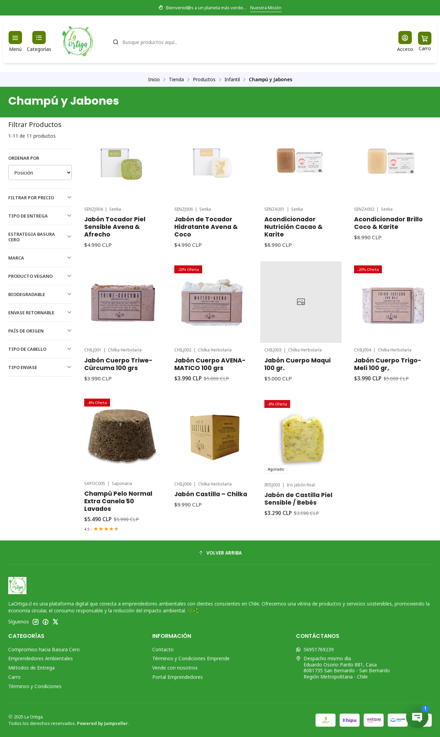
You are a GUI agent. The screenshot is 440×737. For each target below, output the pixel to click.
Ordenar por (23, 158)
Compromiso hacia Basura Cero (44, 649)
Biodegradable (40, 294)
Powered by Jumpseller (102, 723)
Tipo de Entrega (40, 216)
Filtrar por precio (40, 197)
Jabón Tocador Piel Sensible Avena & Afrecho (114, 227)
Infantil (232, 79)
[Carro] (425, 41)
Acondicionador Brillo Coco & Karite (388, 223)
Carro (14, 677)
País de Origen (40, 331)
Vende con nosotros (175, 667)
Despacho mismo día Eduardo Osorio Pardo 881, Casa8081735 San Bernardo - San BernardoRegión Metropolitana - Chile (343, 667)
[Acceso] (405, 41)
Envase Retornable (40, 312)
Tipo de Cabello (40, 349)
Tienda (176, 79)
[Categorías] (39, 41)
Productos (204, 79)
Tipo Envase (40, 367)
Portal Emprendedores (177, 677)
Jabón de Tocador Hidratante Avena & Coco (206, 227)
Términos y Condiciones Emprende (191, 658)
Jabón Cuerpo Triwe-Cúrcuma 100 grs (118, 398)
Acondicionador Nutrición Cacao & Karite (293, 227)
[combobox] (247, 41)
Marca (40, 258)
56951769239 (315, 649)
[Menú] (15, 41)
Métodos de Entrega (31, 667)
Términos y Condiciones (35, 686)
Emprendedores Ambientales (40, 658)
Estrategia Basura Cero (40, 237)
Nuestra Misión (266, 7)
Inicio (154, 79)
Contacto (163, 649)
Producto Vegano (40, 276)
